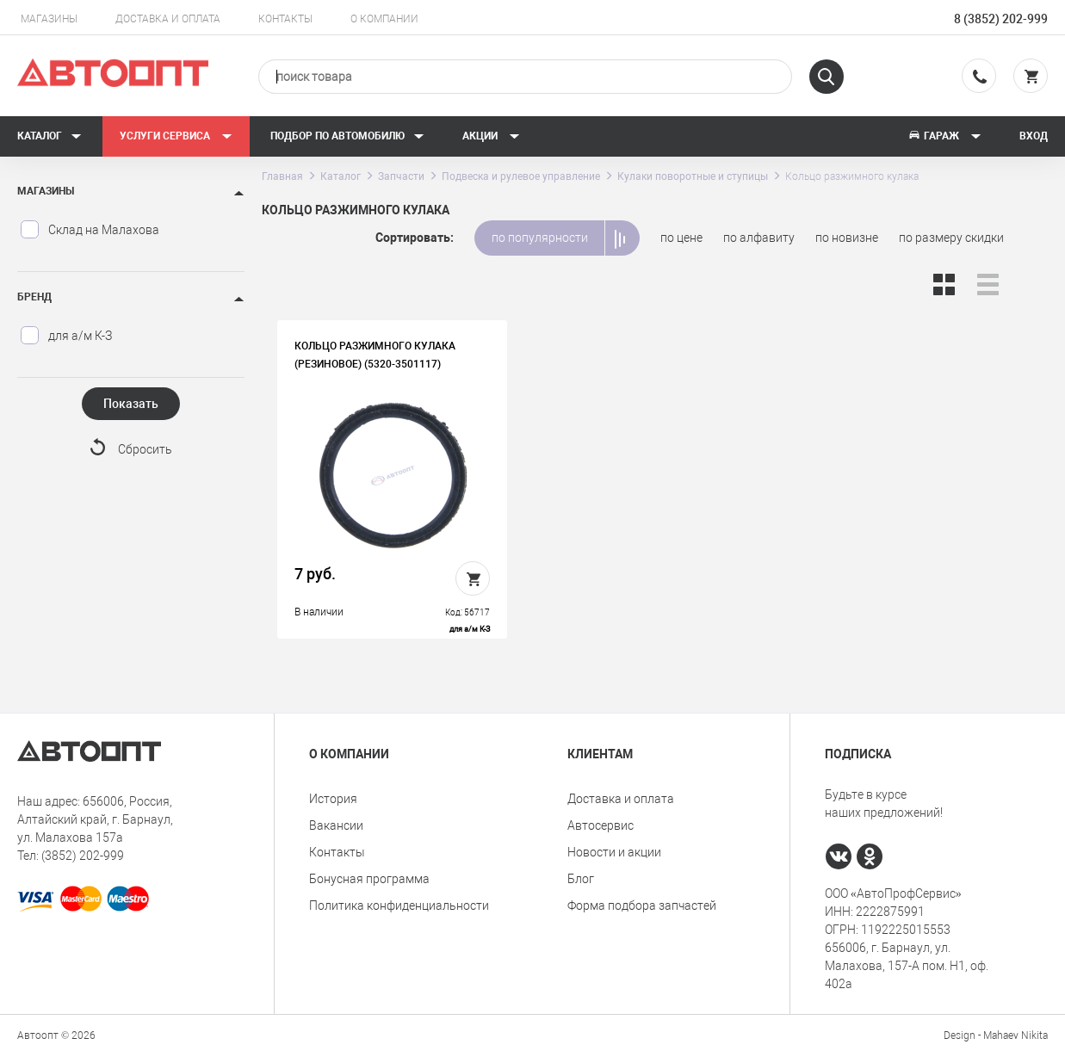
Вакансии (336, 825)
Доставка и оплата (167, 19)
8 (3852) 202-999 (1001, 19)
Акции (491, 136)
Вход (1033, 136)
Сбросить (145, 449)
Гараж (944, 136)
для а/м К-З (66, 335)
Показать (130, 404)
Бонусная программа (369, 879)
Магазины (49, 19)
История (333, 799)
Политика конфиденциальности (399, 905)
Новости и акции (614, 852)
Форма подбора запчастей (641, 905)
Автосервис (600, 825)
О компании (384, 19)
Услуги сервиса (176, 136)
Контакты (285, 19)
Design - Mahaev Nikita (996, 1035)
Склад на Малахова (89, 229)
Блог (580, 879)
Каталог (49, 136)
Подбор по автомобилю (347, 136)
